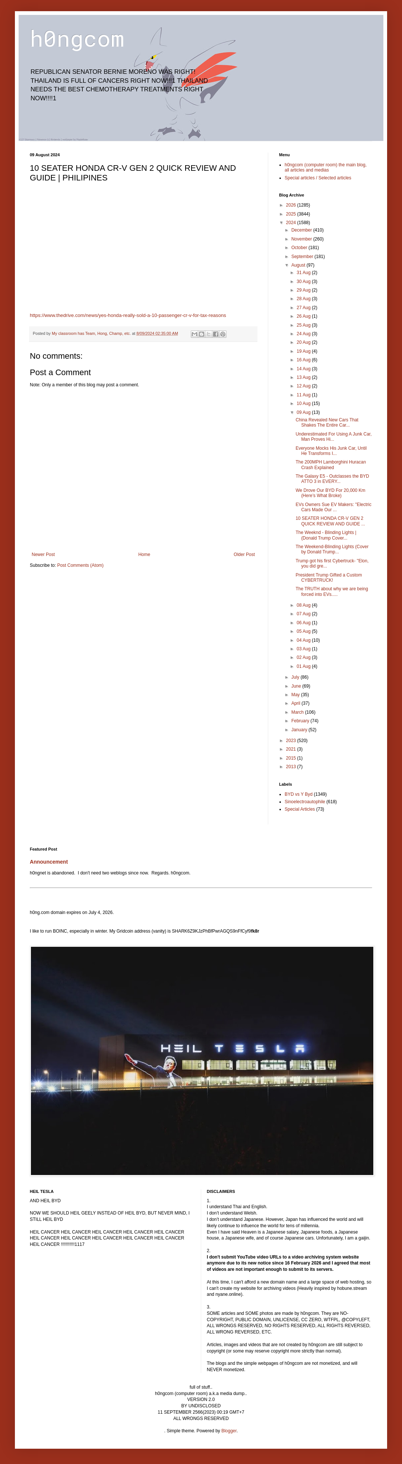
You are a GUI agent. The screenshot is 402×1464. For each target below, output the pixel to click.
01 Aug (304, 666)
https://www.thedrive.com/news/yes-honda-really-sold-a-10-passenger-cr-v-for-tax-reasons (128, 315)
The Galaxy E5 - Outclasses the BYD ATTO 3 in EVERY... (332, 479)
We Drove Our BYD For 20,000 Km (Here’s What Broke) (330, 493)
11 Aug (304, 395)
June (296, 686)
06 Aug (304, 622)
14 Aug (304, 368)
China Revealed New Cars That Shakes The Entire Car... (326, 422)
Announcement (49, 862)
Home (144, 554)
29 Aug (304, 290)
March (298, 712)
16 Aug (304, 359)
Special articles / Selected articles (318, 177)
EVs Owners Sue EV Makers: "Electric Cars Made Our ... (333, 507)
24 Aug (304, 333)
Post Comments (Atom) (80, 565)
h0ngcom (77, 38)
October (299, 247)
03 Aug (304, 648)
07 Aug (304, 613)
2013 (291, 766)
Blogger (229, 1430)
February (300, 720)
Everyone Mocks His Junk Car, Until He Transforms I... (331, 451)
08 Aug (304, 605)
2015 (291, 758)
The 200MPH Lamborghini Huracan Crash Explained (330, 464)
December (302, 230)
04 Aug (304, 640)
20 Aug (304, 342)
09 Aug (304, 412)
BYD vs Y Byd (299, 794)
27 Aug (304, 307)
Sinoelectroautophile (305, 801)
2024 (291, 222)
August (299, 265)
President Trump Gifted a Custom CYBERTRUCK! (328, 577)
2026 (291, 205)
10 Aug (304, 403)
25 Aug (304, 325)
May (296, 694)
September (302, 256)
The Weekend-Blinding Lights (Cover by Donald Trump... (331, 549)
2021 (291, 749)
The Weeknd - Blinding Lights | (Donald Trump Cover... (325, 535)
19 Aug (304, 351)
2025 (291, 214)
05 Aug (304, 631)
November (302, 239)
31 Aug (304, 272)
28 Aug (304, 298)
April (296, 703)
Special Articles (300, 809)
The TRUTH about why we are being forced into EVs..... (331, 591)
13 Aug (304, 377)
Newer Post (43, 554)
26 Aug (304, 316)
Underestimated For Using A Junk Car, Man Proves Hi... (333, 436)
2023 (291, 740)
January (299, 729)
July (296, 677)
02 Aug (304, 657)
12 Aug (304, 386)
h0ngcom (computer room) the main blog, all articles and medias (326, 167)
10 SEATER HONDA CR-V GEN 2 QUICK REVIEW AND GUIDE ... (330, 521)
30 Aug (304, 281)
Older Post (244, 554)
